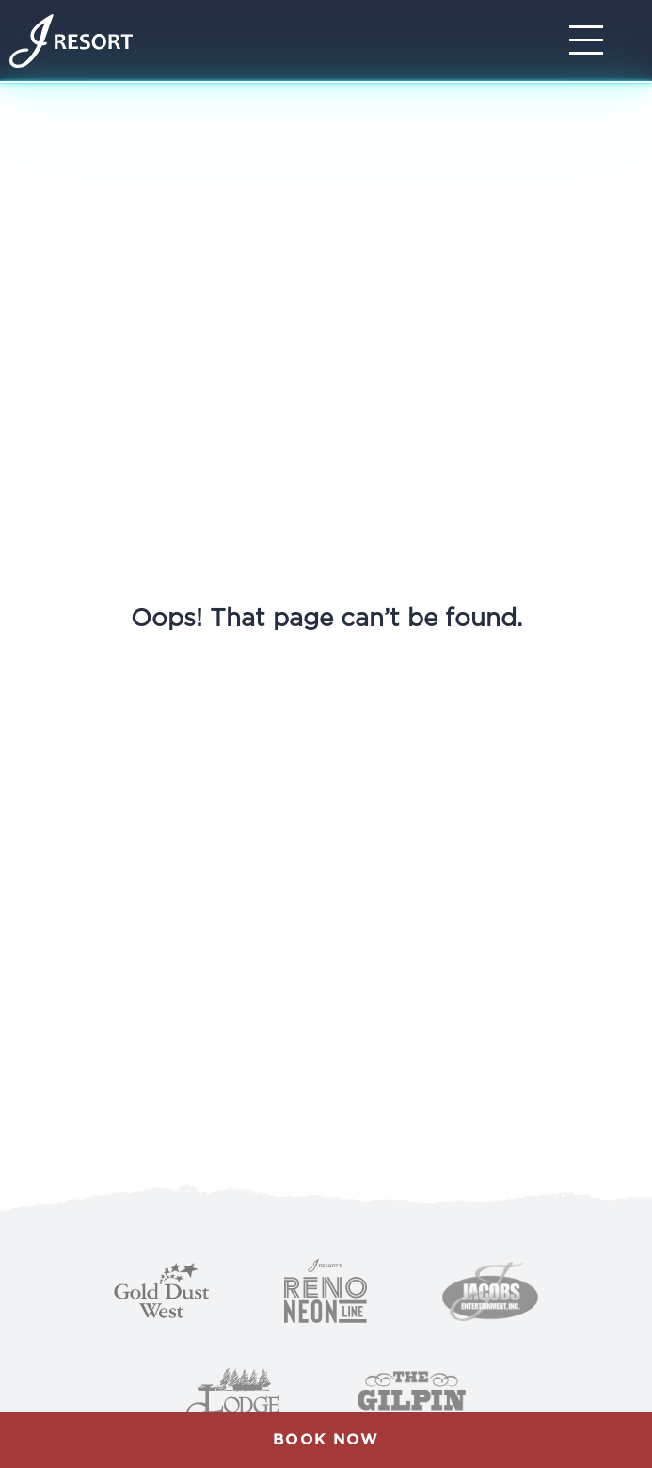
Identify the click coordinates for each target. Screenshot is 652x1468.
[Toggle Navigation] (591, 40)
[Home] (71, 41)
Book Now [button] (325, 1439)
